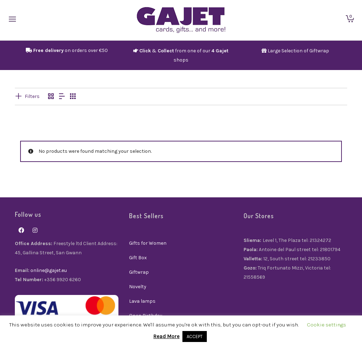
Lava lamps (142, 301)
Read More (166, 336)
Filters (32, 96)
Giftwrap (139, 272)
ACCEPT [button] (195, 336)
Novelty (137, 287)
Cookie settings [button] (326, 324)
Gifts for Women (148, 243)
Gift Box (138, 258)
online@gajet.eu (48, 270)
